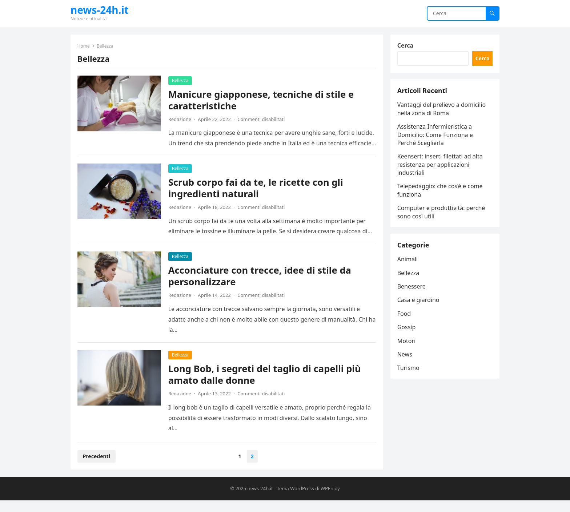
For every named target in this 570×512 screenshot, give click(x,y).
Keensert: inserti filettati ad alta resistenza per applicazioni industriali (440, 166)
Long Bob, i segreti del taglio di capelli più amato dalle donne (265, 385)
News (405, 358)
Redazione (180, 119)
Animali (408, 262)
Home (84, 46)
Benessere (412, 290)
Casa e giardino (419, 303)
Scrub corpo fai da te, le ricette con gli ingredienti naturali (256, 199)
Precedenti (97, 467)
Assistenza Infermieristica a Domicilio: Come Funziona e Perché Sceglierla (435, 136)
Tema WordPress (295, 499)
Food (405, 317)
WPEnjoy (330, 499)
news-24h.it (100, 10)
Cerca (406, 46)
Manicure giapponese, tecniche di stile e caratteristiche (261, 100)
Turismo (409, 371)
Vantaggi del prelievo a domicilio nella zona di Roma (442, 111)
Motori (407, 344)
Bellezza (180, 81)
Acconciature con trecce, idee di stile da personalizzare (260, 287)
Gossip (407, 330)
